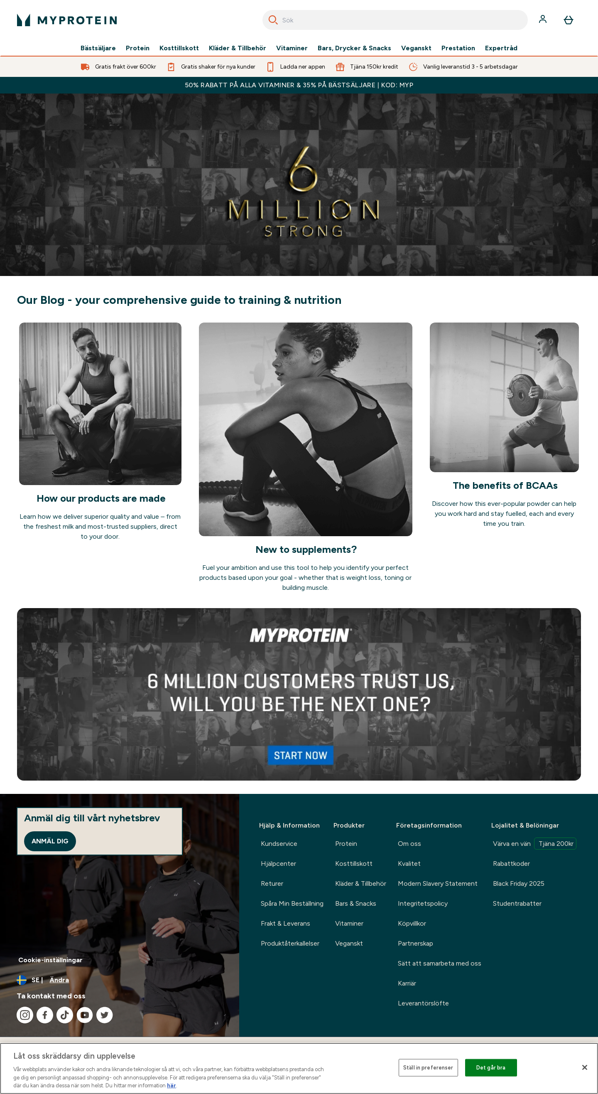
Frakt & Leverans (285, 923)
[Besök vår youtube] (84, 1015)
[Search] (273, 20)
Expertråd (501, 48)
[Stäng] (585, 1067)
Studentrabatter (517, 903)
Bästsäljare (98, 48)
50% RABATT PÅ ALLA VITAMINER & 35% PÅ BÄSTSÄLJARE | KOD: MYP (299, 85)
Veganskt (416, 48)
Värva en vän (534, 844)
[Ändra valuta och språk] (120, 980)
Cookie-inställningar (50, 960)
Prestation (458, 48)
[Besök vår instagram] (25, 1015)
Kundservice (279, 844)
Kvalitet (409, 863)
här (171, 1085)
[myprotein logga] (67, 20)
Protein (138, 48)
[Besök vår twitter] (104, 1015)
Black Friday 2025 (518, 883)
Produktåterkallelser (290, 943)
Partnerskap (415, 943)
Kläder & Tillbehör (237, 48)
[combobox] (395, 20)
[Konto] (543, 20)
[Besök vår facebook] (45, 1015)
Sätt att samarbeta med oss (439, 963)
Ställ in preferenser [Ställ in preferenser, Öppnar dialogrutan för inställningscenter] (428, 1067)
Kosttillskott (179, 48)
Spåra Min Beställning (292, 903)
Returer (272, 883)
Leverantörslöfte (423, 1003)
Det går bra (490, 1067)
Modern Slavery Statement (438, 883)
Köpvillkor (412, 923)
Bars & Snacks (355, 903)
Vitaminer (292, 48)
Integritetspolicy (423, 903)
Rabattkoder (511, 863)
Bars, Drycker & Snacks (354, 48)
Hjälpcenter (278, 863)
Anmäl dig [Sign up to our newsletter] (50, 841)
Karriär (407, 983)
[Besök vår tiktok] (64, 1015)
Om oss (409, 844)
